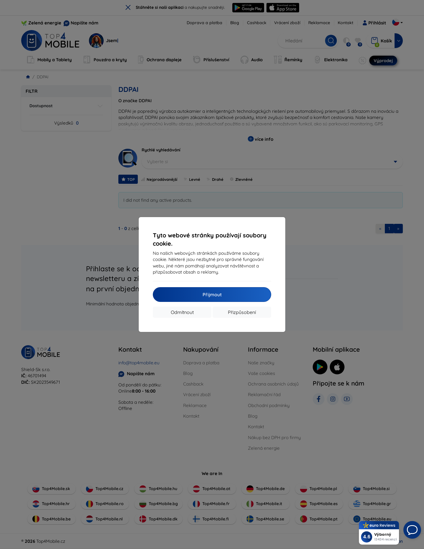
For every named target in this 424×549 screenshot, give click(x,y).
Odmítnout (182, 312)
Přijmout (212, 294)
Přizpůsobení (242, 312)
